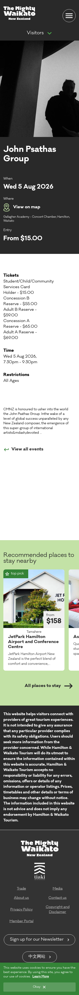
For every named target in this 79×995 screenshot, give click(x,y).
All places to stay (49, 686)
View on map (21, 207)
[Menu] (69, 15)
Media (58, 888)
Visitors (35, 33)
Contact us (57, 898)
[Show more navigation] (49, 33)
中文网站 (36, 957)
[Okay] (39, 987)
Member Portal (21, 921)
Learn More (40, 976)
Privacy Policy (21, 909)
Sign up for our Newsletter (37, 940)
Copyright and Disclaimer (58, 909)
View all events (23, 449)
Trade (21, 888)
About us (21, 898)
